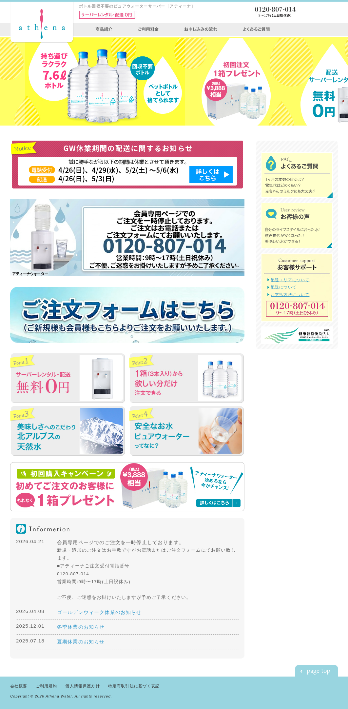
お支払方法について (290, 294)
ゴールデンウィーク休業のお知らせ (99, 612)
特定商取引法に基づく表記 (134, 686)
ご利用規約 (46, 686)
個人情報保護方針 (82, 686)
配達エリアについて (290, 280)
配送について (284, 287)
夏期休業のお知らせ (81, 641)
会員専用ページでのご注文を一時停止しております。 (120, 542)
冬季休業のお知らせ (81, 627)
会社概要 (19, 686)
